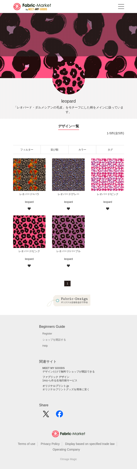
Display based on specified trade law (90, 444)
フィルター (26, 149)
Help (45, 345)
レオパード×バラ (29, 194)
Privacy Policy (50, 444)
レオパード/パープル (68, 251)
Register (47, 333)
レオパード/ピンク (107, 194)
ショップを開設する (54, 339)
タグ (110, 149)
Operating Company (66, 449)
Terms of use (26, 444)
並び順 (54, 149)
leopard (29, 201)
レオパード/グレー (68, 194)
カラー (82, 149)
